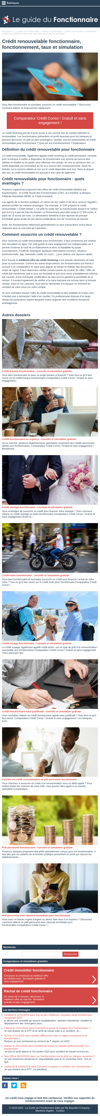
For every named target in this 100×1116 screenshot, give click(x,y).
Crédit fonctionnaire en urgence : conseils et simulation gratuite (39, 439)
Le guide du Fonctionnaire (27, 31)
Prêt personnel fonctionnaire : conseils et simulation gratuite (37, 847)
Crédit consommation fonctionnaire (80, 31)
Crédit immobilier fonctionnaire (29, 970)
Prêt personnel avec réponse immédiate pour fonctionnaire (36, 915)
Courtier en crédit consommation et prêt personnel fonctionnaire (39, 779)
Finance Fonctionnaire (51, 31)
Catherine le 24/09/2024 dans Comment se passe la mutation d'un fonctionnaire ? (48, 1066)
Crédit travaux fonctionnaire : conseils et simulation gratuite (37, 371)
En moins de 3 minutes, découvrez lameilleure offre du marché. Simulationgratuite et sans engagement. (24, 999)
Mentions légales (45, 1110)
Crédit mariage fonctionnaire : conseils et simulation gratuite (37, 507)
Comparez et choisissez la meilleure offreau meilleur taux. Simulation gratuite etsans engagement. (26, 978)
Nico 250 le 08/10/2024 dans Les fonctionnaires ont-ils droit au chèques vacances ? (49, 1056)
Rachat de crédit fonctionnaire (28, 991)
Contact (60, 1110)
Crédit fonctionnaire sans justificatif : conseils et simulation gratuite (41, 711)
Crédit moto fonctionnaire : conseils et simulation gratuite (35, 575)
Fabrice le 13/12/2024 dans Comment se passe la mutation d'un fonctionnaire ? (47, 1028)
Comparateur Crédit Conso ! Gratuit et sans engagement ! (50, 120)
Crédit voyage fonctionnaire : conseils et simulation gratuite (37, 643)
